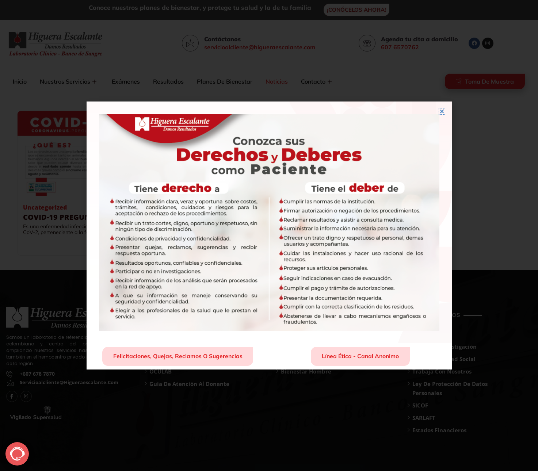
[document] (269, 235)
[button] (441, 111)
